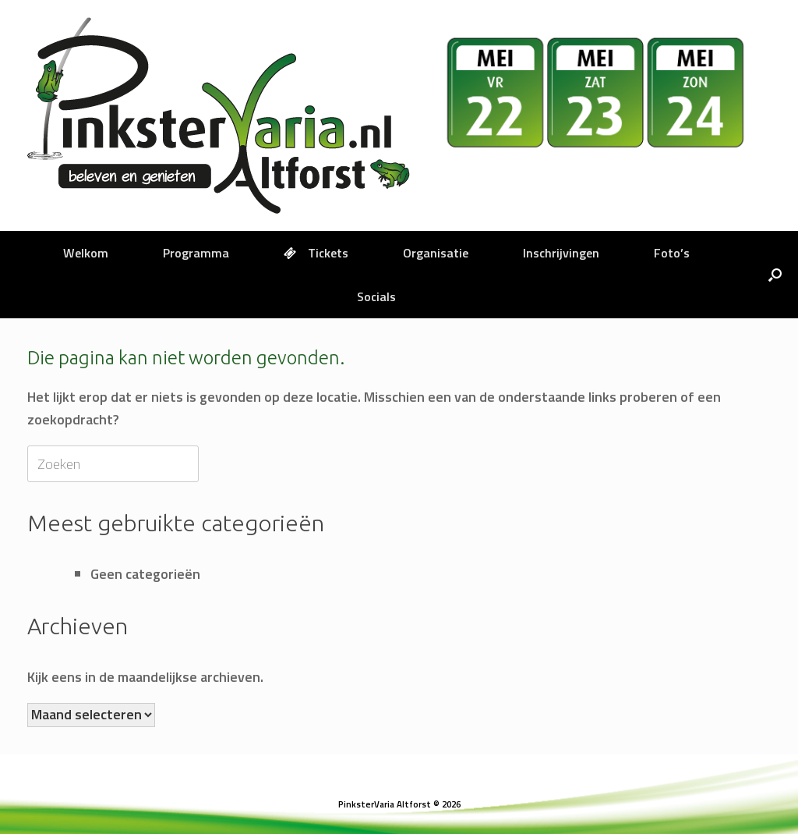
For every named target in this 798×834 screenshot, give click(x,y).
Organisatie (435, 252)
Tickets (316, 252)
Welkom (85, 252)
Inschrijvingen (561, 252)
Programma (196, 252)
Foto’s (672, 252)
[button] (775, 274)
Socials (376, 296)
